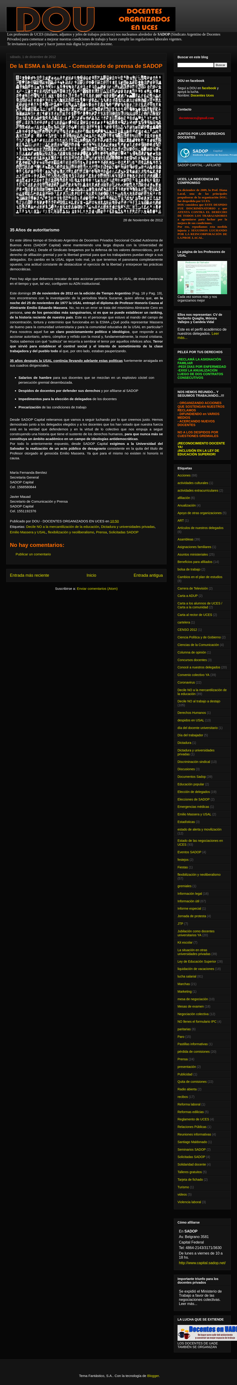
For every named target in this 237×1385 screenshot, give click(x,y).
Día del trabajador (190, 735)
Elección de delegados (194, 792)
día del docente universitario (198, 728)
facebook (209, 88)
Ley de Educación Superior (197, 961)
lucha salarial (187, 976)
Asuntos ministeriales (193, 554)
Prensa (101, 532)
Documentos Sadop (192, 776)
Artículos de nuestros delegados (200, 528)
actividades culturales (193, 483)
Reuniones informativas (194, 1134)
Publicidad (185, 1074)
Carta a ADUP (188, 596)
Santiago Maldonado (192, 1142)
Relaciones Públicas (192, 1127)
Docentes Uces (202, 95)
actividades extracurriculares (198, 490)
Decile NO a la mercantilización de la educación (62, 527)
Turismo (183, 1187)
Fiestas (183, 867)
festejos (183, 859)
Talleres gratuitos (190, 1172)
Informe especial (189, 908)
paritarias (184, 1029)
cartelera (184, 622)
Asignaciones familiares (194, 547)
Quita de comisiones (192, 1081)
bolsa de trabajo (189, 569)
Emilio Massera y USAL (28, 532)
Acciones (184, 475)
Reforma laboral (189, 1104)
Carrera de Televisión (193, 588)
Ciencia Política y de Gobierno (199, 637)
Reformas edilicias (191, 1112)
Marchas (184, 984)
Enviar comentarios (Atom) (97, 588)
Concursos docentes (192, 660)
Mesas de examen (191, 1006)
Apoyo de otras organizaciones (200, 513)
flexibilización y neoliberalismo (71, 532)
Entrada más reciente (29, 575)
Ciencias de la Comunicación (198, 645)
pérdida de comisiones (194, 1051)
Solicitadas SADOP (123, 532)
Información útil (188, 901)
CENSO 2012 (187, 630)
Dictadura (184, 743)
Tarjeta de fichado (190, 1179)
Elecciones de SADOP (194, 799)
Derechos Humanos (192, 713)
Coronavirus (186, 682)
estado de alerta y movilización (199, 829)
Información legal (190, 893)
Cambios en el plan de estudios (200, 577)
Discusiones (186, 769)
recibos (183, 1097)
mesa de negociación (193, 999)
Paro (181, 1037)
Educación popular (191, 784)
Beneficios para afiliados (195, 562)
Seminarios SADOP (192, 1149)
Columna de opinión (192, 652)
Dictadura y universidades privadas (128, 527)
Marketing (185, 991)
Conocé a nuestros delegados (199, 667)
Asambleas (185, 539)
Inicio (91, 575)
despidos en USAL (191, 720)
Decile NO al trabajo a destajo (199, 701)
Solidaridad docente (192, 1164)
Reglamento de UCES (193, 1119)
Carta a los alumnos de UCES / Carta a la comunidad (200, 605)
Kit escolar (185, 942)
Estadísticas (186, 822)
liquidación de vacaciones (196, 969)
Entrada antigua (148, 575)
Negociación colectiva (193, 1014)
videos (182, 1194)
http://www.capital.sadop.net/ (202, 1263)
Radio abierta (187, 1089)
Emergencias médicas (193, 807)
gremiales (185, 886)
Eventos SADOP (189, 852)
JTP (180, 923)
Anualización (187, 505)
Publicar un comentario (33, 554)
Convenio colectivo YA (193, 675)
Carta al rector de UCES (195, 615)
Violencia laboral (189, 1202)
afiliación (184, 498)
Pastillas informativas (193, 1044)
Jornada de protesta (192, 916)
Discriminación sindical (194, 762)
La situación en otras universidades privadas (194, 952)
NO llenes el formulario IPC (197, 1021)
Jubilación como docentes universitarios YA (196, 933)
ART (181, 520)
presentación (187, 1067)
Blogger (153, 1376)
